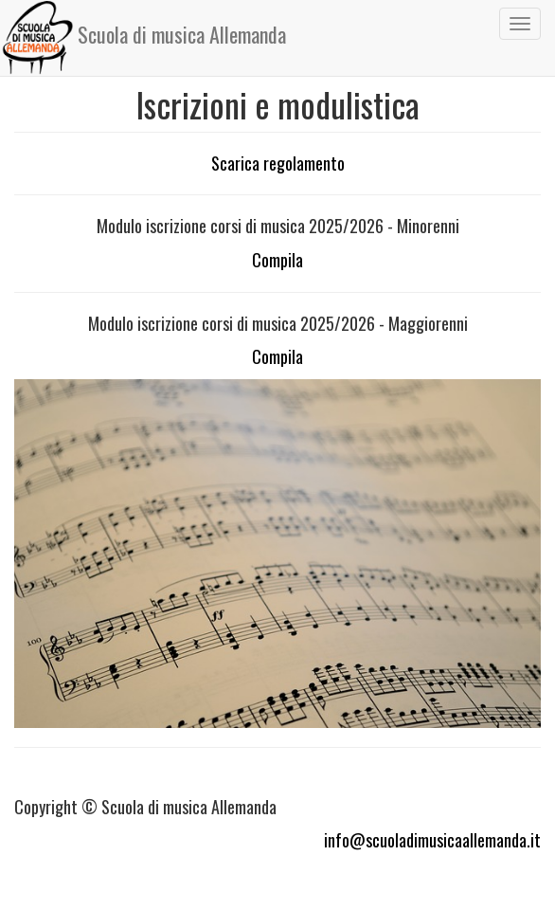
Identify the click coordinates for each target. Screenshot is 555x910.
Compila (277, 259)
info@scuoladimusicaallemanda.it (432, 840)
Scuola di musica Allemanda (143, 38)
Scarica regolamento (278, 163)
